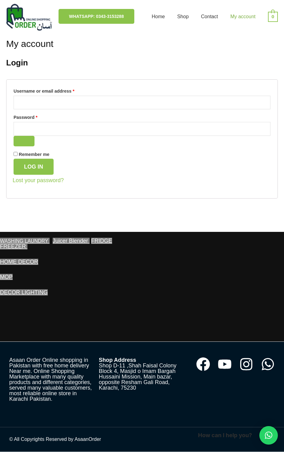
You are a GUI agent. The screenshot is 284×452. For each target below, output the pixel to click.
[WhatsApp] (268, 364)
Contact (209, 16)
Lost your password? (38, 181)
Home (158, 16)
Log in (33, 167)
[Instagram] (246, 364)
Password (35, 116)
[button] (268, 435)
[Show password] (24, 141)
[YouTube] (225, 364)
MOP (6, 277)
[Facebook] (203, 364)
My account (243, 16)
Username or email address (53, 90)
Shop (183, 16)
